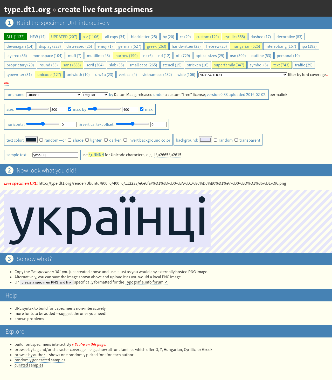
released (145, 94)
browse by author (30, 354)
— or (53, 140)
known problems (29, 318)
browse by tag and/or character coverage (50, 349)
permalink (278, 94)
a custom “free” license (185, 94)
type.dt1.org (27, 9)
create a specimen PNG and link (46, 282)
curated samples (29, 365)
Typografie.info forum (144, 282)
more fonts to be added (35, 313)
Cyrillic (190, 349)
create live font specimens (105, 9)
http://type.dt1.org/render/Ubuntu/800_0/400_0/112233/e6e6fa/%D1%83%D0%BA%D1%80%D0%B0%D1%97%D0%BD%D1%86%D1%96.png (162, 183)
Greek (207, 349)
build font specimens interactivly (43, 344)
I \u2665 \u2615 (167, 154)
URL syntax (24, 308)
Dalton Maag (125, 94)
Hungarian (173, 349)
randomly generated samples (40, 359)
